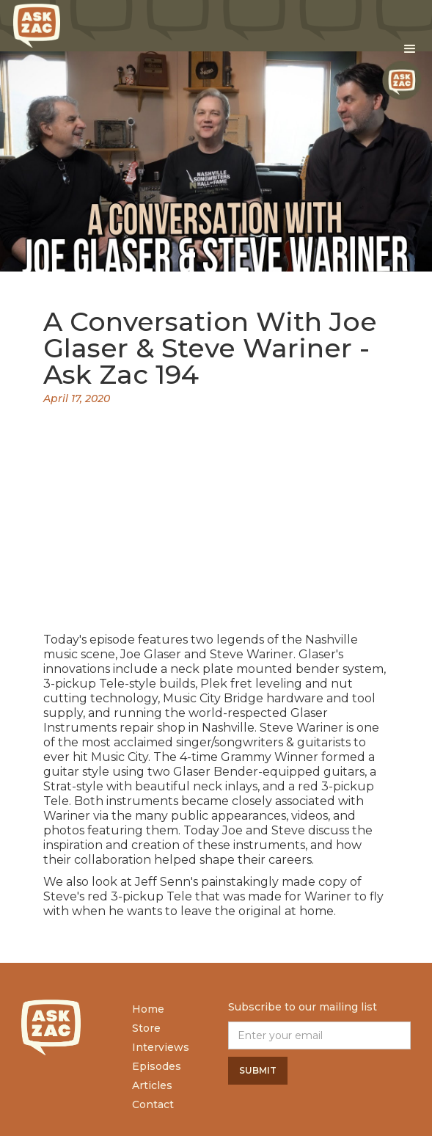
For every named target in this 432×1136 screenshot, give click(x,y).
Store (146, 1028)
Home (148, 1009)
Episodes (156, 1066)
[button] (410, 49)
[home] (36, 26)
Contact (153, 1104)
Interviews (160, 1047)
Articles (152, 1085)
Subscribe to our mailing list (302, 1006)
